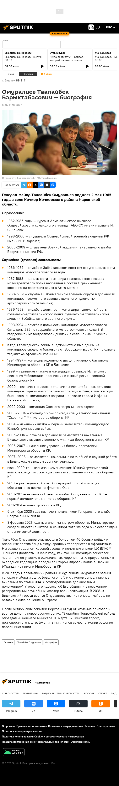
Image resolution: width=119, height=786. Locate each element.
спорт (102, 693)
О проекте (8, 726)
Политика (30, 693)
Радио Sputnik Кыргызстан (61, 693)
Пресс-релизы (106, 726)
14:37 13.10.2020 (12, 105)
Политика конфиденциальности (22, 731)
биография (51, 642)
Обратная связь (80, 741)
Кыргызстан (10, 693)
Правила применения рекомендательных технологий (35, 741)
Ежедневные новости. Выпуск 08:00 (23, 58)
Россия (89, 693)
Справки (8, 642)
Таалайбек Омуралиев (29, 642)
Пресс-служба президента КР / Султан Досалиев (30, 177)
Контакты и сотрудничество (65, 726)
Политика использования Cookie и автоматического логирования (43, 736)
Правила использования (31, 726)
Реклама (89, 726)
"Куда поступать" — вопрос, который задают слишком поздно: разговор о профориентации (67, 61)
